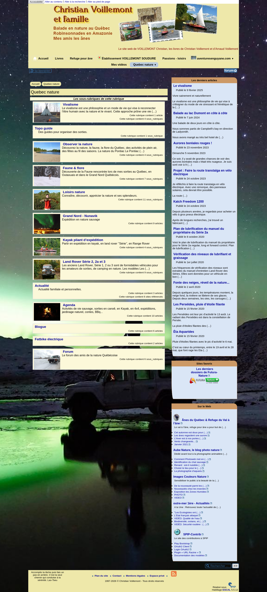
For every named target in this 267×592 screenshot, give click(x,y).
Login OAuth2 (181, 549)
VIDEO (178, 497)
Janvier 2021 (181, 444)
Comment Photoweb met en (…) (191, 459)
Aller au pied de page (99, 1)
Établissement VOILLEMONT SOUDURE (127, 58)
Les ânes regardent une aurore (190, 435)
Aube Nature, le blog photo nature (196, 449)
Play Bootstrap (182, 543)
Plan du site (100, 575)
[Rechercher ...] (218, 566)
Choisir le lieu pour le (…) (187, 468)
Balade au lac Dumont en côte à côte (200, 113)
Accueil (40, 58)
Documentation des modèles (189, 555)
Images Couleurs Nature (189, 476)
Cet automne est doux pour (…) (191, 432)
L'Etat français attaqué (186, 515)
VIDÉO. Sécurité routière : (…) (190, 524)
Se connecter (42, 70)
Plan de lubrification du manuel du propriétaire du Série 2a (198, 230)
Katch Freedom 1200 (188, 201)
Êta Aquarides (183, 331)
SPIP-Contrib (187, 534)
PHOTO (178, 494)
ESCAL (227, 589)
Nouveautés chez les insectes (190, 488)
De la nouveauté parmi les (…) (190, 485)
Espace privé (156, 575)
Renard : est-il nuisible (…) (188, 465)
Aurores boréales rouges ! (192, 143)
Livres (59, 58)
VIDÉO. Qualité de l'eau (187, 518)
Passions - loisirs (173, 58)
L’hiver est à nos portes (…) (188, 438)
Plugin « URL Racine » (186, 552)
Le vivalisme (182, 86)
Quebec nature (144, 64)
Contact (116, 575)
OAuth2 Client (181, 546)
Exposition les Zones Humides (190, 491)
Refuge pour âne (80, 58)
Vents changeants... (184, 441)
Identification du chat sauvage (190, 462)
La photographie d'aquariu (188, 471)
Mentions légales (134, 575)
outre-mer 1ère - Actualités (191, 503)
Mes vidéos (118, 64)
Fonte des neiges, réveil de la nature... (201, 282)
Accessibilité (36, 2)
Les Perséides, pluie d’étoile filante (199, 304)
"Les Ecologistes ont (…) (187, 512)
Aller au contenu (53, 1)
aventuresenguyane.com (212, 58)
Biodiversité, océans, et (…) (189, 521)
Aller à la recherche (75, 1)
